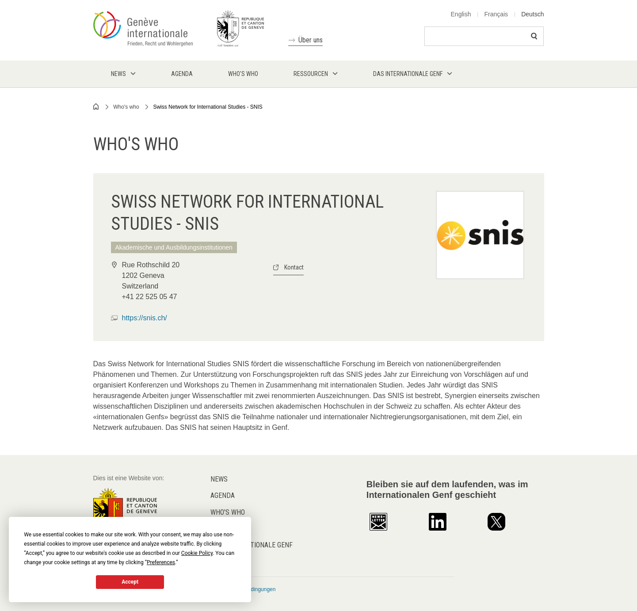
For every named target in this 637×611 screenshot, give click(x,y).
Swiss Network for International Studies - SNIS (207, 107)
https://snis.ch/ (144, 318)
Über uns (310, 40)
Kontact (294, 267)
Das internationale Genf (251, 545)
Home (96, 106)
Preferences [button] (161, 562)
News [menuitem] (118, 73)
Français (496, 14)
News (219, 479)
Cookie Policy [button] (197, 553)
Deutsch (532, 14)
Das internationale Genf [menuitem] (407, 73)
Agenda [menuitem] (182, 73)
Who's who (126, 107)
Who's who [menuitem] (243, 73)
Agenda (222, 495)
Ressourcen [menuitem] (311, 73)
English (461, 14)
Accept (130, 582)
